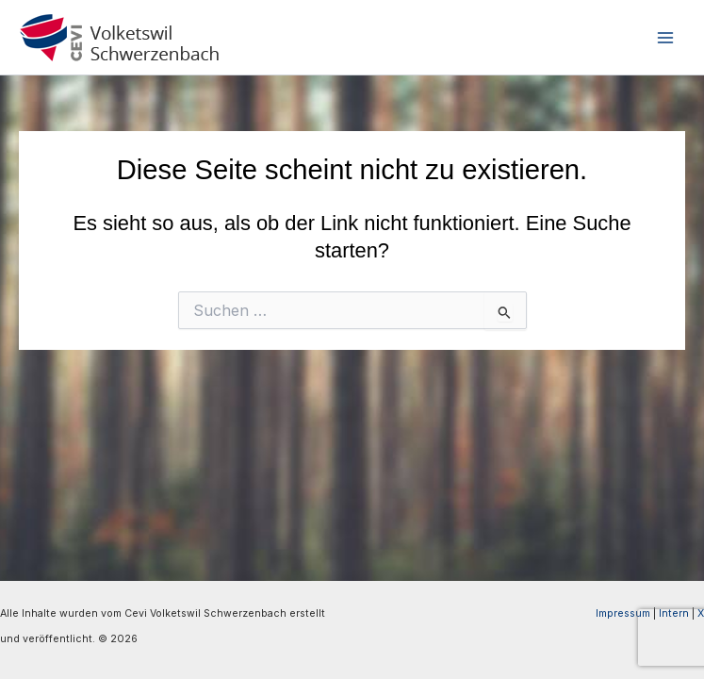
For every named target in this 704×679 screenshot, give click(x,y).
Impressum (623, 613)
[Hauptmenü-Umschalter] (665, 38)
